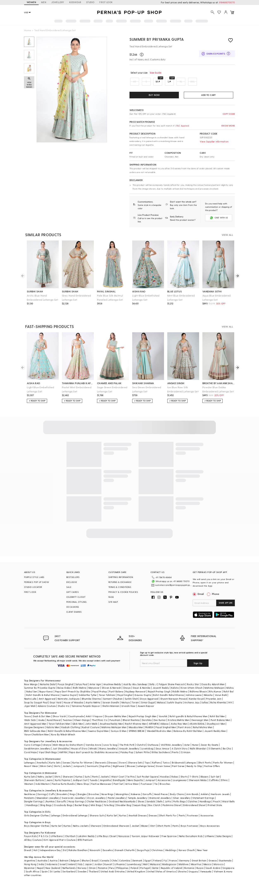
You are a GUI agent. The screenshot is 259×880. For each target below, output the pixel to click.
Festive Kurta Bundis (63, 778)
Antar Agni (95, 679)
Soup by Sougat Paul (36, 697)
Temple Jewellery (137, 792)
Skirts (57, 761)
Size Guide (155, 72)
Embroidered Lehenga (75, 810)
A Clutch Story (180, 743)
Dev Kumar (160, 715)
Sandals (150, 796)
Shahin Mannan (110, 701)
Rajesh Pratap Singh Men (143, 711)
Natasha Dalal (48, 679)
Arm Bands (192, 789)
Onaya (127, 682)
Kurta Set (112, 810)
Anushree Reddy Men (111, 718)
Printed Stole (215, 800)
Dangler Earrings (33, 796)
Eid (65, 845)
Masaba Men (136, 722)
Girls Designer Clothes (36, 810)
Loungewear (180, 775)
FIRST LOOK (106, 2)
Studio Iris (63, 701)
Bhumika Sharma (91, 693)
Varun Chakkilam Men (36, 729)
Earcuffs (147, 789)
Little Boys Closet (106, 831)
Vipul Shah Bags (48, 747)
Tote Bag (109, 800)
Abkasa (164, 718)
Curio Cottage (32, 739)
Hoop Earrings (76, 796)
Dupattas (105, 761)
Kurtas (78, 771)
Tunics (166, 757)
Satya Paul (81, 679)
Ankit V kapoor (94, 711)
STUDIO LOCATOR (33, 586)
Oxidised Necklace (119, 796)
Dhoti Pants (204, 757)
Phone (215, 593)
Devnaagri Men (199, 715)
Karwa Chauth (187, 845)
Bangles (82, 789)
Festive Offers (212, 761)
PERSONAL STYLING (76, 601)
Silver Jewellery (181, 792)
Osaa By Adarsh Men (213, 679)
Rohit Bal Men (217, 711)
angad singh (175, 382)
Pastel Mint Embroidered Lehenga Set (76, 388)
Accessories (164, 775)
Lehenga (56, 810)
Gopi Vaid (56, 697)
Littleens (209, 831)
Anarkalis (42, 757)
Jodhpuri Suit (80, 775)
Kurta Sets (55, 757)
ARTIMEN (153, 718)
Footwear (146, 778)
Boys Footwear (189, 820)
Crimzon (185, 747)
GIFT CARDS (72, 591)
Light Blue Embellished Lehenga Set (145, 297)
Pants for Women (223, 757)
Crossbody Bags (63, 800)
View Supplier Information (214, 141)
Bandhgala (119, 775)
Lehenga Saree (145, 761)
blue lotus (174, 290)
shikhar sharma (143, 382)
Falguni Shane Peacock (172, 679)
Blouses (131, 761)
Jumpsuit (150, 775)
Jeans (49, 775)
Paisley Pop (126, 747)
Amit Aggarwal (47, 693)
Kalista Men (52, 722)
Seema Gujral (69, 690)
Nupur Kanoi (46, 686)
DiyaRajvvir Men (216, 718)
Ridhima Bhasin (198, 686)
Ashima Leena (194, 690)
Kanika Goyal (196, 693)
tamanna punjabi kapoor (78, 382)
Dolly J (153, 679)
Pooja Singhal (65, 679)
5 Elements (215, 743)
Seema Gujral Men (98, 725)
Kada (133, 796)
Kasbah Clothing (70, 722)
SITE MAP (113, 601)
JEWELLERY (57, 2)
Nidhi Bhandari (198, 743)
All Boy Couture (33, 835)
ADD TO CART (208, 95)
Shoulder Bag (123, 800)
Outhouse (153, 739)
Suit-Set (215, 771)
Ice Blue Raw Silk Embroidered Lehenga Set (182, 388)
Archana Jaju (191, 697)
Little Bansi (57, 831)
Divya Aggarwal (149, 693)
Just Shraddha (60, 743)
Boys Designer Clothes (36, 820)
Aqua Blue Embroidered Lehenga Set (216, 297)
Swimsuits (92, 761)
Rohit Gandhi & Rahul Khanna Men (67, 725)
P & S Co (43, 831)
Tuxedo (94, 775)
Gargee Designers (34, 722)
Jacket (135, 820)
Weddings (170, 845)
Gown (122, 757)
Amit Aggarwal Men (35, 718)
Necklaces (30, 789)
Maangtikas (122, 789)
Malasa (161, 697)
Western (28, 778)
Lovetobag (147, 743)
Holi (35, 845)
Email (199, 593)
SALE (68, 586)
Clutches (192, 796)
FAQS (111, 596)
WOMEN (31, 2)
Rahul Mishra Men (202, 722)
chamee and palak (109, 382)
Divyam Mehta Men (115, 711)
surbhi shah (35, 290)
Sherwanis (101, 757)
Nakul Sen (31, 686)
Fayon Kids (30, 831)
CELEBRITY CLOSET (75, 596)
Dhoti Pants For (168, 810)
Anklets (205, 789)
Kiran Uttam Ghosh (191, 682)
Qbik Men (77, 718)
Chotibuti (70, 831)
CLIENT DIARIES (74, 611)
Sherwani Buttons (34, 775)
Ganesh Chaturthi (125, 845)
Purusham (114, 715)
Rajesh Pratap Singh (159, 686)
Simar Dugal (148, 697)
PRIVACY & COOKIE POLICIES (123, 591)
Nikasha (208, 690)
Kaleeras (135, 789)
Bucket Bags (82, 800)
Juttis (168, 796)
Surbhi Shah (131, 693)
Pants (95, 771)
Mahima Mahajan (214, 682)
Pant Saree (178, 761)
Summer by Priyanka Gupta (157, 39)
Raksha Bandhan (78, 845)
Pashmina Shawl (172, 800)
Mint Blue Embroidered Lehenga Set (181, 297)
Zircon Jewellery (96, 792)
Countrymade (76, 711)
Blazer (144, 820)
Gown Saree (163, 761)
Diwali (27, 845)
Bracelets (62, 789)
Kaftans (156, 757)
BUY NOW (154, 95)
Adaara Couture (47, 701)
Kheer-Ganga (82, 715)
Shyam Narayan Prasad (173, 693)
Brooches (165, 778)
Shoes (141, 796)
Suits (87, 771)
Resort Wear (31, 761)
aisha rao (139, 290)
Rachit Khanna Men (136, 718)
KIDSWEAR (75, 2)
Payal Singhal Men (166, 722)
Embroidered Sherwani (116, 820)
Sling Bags (46, 800)
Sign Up (198, 657)
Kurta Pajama (62, 775)
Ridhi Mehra (79, 682)
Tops (147, 757)
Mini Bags (96, 800)
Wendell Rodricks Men (159, 725)
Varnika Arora (93, 739)
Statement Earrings (203, 792)
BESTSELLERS (73, 576)
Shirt (152, 820)
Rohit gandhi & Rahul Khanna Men (188, 711)
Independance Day (50, 845)
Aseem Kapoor (146, 701)
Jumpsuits (79, 761)
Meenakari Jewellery (48, 792)
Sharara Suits (97, 810)
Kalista (175, 682)
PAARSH (149, 722)
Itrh (230, 697)
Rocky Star (193, 679)
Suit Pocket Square (147, 771)
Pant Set (118, 778)
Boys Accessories (210, 820)
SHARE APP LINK (226, 602)
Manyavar (94, 682)
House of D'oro (79, 743)
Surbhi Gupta (174, 697)
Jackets (66, 761)
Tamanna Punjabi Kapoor (85, 701)
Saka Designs (223, 831)
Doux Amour (163, 743)
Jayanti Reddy (161, 682)
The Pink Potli (126, 739)
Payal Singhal (124, 690)
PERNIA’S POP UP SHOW (36, 581)
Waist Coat (117, 771)
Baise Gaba (64, 682)
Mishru (230, 682)
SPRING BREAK (137, 725)
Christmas (157, 845)
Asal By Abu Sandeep (135, 679)
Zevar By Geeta (210, 739)
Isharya (47, 739)
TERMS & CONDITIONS (119, 586)
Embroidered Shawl (194, 800)
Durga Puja (143, 845)
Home (27, 30)
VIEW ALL (227, 234)
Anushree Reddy (112, 679)
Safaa (204, 697)
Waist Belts (228, 796)
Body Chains (177, 789)
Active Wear (132, 778)
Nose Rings (107, 789)
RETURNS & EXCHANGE (119, 581)
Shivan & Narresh (111, 682)
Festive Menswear (101, 778)
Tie (156, 778)
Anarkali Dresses (137, 810)
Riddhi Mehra (179, 686)
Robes (174, 771)
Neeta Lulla (30, 693)
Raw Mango (31, 679)
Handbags (205, 796)
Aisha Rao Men (179, 718)
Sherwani (68, 771)
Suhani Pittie (142, 747)
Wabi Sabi (30, 715)
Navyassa (123, 831)
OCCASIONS (72, 606)
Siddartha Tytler (88, 690)
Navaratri (95, 845)
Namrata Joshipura (69, 693)
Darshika (147, 715)
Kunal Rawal (54, 715)
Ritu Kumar (215, 686)
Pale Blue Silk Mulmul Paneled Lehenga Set (110, 297)
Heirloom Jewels (220, 789)
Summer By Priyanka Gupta (39, 682)
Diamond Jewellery (160, 792)
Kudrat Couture (90, 722)
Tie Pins (130, 771)
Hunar (195, 739)
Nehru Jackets (81, 820)
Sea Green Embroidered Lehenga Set (146, 388)
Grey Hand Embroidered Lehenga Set (76, 297)
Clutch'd (141, 739)
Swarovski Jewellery (73, 792)
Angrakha (105, 775)
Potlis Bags (179, 796)
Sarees (66, 757)
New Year (202, 845)
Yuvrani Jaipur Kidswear (145, 831)
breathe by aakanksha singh (218, 382)
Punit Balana (116, 686)
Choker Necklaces (96, 796)
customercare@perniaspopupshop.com (170, 583)
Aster (187, 739)
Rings (73, 789)
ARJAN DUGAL (197, 718)
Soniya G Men (119, 725)
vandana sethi (212, 290)
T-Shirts (194, 771)
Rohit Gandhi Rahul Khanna (168, 690)
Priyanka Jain (213, 693)
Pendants (29, 792)
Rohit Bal (228, 686)
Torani (135, 697)
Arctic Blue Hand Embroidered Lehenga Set (42, 297)
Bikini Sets (46, 761)
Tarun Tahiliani (107, 690)
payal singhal (106, 290)
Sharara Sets (135, 757)
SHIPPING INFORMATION (120, 576)
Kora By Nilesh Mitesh (63, 729)
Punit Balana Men (220, 715)
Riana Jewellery (108, 743)
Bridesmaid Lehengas (184, 757)
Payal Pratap (99, 686)
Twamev (67, 715)
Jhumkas (50, 796)
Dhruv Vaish (59, 711)
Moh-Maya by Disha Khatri (68, 739)
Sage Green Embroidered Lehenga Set (112, 388)
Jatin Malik (91, 718)
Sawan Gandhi (110, 697)
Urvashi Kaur (128, 701)
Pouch (216, 796)
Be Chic (227, 743)
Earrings (42, 789)
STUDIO (90, 2)
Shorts (184, 771)
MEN (43, 2)
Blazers (205, 771)
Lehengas (29, 757)
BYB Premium (85, 835)
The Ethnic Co (99, 715)
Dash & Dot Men (42, 711)
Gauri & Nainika (142, 682)
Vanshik (163, 711)
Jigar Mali (30, 701)
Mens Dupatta (135, 775)
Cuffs (52, 789)
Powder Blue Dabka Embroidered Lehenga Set (218, 388)
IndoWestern (43, 778)
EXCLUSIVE (71, 581)
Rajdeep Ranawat (135, 686)
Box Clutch (154, 800)
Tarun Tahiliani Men (59, 718)
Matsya (125, 697)
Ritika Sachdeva (161, 747)
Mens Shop (83, 778)
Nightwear (119, 761)
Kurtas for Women (82, 757)
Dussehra (108, 845)
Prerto (175, 747)
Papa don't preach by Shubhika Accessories (93, 747)
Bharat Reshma (131, 715)
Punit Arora (184, 722)
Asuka (41, 715)
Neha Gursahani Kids (191, 831)
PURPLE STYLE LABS (34, 576)
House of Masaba (73, 697)
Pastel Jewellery (117, 792)
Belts (160, 796)
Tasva (27, 711)
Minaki (93, 743)
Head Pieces (161, 789)
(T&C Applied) (182, 125)
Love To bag (110, 739)
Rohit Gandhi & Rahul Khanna (42, 690)
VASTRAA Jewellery (171, 739)
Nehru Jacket (45, 771)
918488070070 (227, 2)
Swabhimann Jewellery (37, 743)
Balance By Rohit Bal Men (187, 725)
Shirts (57, 771)
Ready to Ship (194, 761)
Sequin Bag (139, 800)
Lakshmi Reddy (86, 831)
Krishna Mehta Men (178, 715)
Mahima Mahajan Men (113, 722)
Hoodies (164, 771)
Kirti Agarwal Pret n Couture (59, 835)
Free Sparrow (169, 831)
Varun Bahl (221, 690)
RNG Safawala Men (35, 725)
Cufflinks (214, 775)
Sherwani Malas (198, 775)
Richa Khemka (218, 697)
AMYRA (63, 747)
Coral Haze (30, 747)
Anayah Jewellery (129, 743)
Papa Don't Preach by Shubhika (72, 686)
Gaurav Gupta (142, 690)
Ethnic (224, 775)
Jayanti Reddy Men (215, 725)
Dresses (112, 757)
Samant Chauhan (113, 693)
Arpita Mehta (93, 697)
